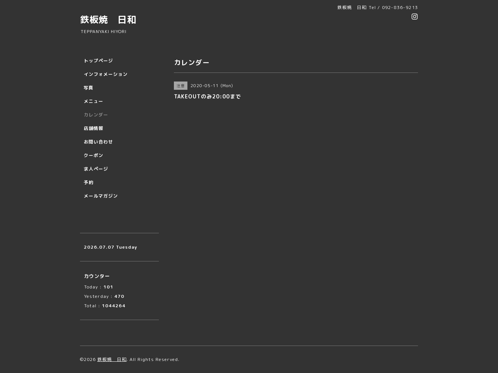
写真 (89, 88)
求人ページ (96, 169)
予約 (89, 182)
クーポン (93, 155)
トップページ (98, 60)
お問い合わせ (98, 142)
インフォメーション (106, 74)
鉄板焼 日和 (108, 19)
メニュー (93, 101)
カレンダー (96, 115)
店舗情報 (93, 128)
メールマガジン (101, 196)
